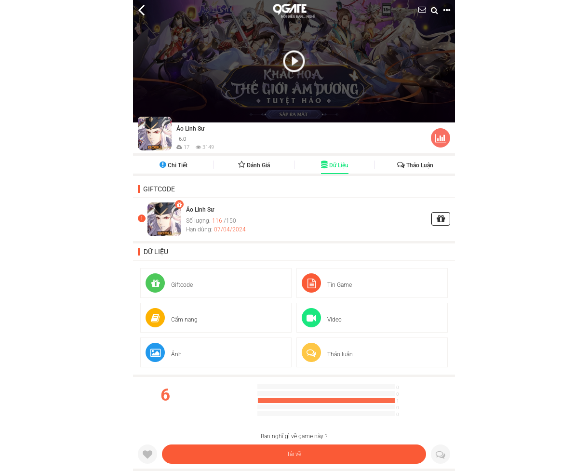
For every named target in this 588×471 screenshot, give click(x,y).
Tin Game (327, 285)
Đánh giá (254, 165)
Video (322, 319)
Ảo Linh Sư (190, 128)
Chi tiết (173, 165)
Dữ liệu (334, 165)
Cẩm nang (172, 319)
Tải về (294, 454)
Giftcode (159, 189)
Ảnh (164, 354)
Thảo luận (415, 165)
